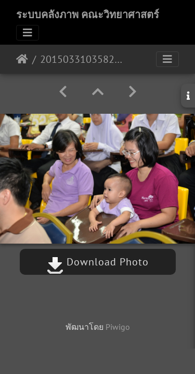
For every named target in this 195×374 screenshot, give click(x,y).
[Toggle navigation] (27, 33)
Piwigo (118, 327)
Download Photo (98, 262)
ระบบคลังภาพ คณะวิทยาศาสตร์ (87, 14)
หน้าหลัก (22, 59)
